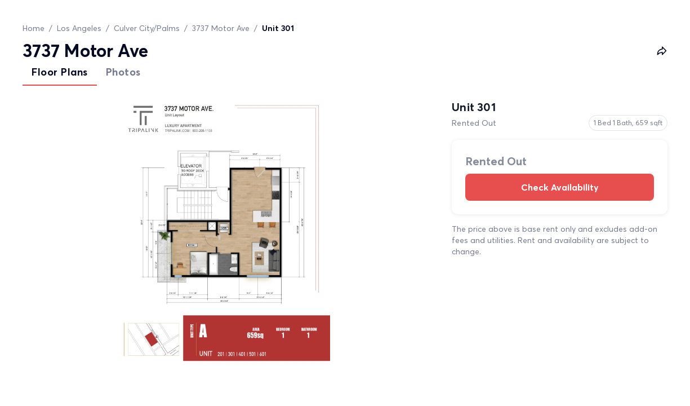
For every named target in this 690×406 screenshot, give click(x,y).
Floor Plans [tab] (60, 71)
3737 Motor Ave (221, 28)
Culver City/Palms (147, 28)
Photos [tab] (123, 71)
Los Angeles (79, 28)
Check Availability (559, 187)
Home (33, 28)
